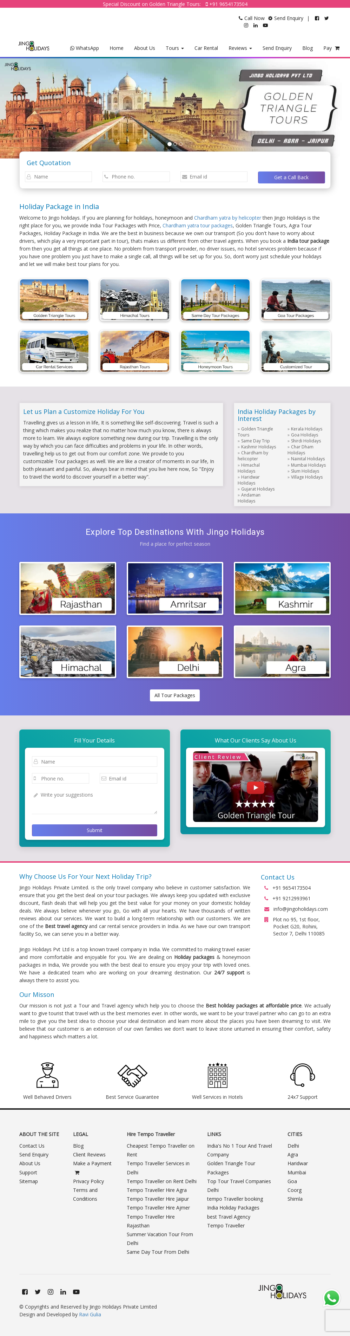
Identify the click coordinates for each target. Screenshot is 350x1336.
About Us (144, 48)
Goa (292, 1181)
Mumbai (297, 1172)
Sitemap (28, 1181)
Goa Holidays (304, 435)
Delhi (293, 1145)
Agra (293, 1154)
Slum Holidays (305, 471)
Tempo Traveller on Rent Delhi (162, 1181)
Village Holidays (307, 477)
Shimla (295, 1198)
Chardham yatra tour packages (198, 225)
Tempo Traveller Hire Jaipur (158, 1198)
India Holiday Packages (233, 1207)
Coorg (295, 1190)
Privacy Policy (88, 1181)
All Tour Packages (174, 695)
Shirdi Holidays (306, 441)
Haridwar (298, 1163)
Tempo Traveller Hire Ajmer (158, 1207)
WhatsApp (84, 48)
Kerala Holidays (306, 429)
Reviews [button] (240, 48)
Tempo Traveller (226, 1225)
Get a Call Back (291, 177)
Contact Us (32, 1145)
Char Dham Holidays (300, 450)
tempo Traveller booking (235, 1198)
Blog (307, 48)
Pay (331, 48)
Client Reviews (89, 1154)
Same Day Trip (255, 441)
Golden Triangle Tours (255, 432)
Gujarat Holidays (258, 489)
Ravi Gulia (90, 1314)
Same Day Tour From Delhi (158, 1252)
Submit (95, 830)
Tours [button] (175, 48)
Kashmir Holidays (258, 447)
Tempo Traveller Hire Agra (157, 1190)
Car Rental (206, 48)
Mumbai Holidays (308, 465)
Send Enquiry (277, 48)
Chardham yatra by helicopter (227, 217)
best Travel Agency (228, 1216)
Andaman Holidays (249, 498)
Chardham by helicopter (253, 456)
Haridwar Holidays (249, 480)
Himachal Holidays (249, 468)
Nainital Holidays (308, 459)
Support (28, 1172)
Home (117, 48)
